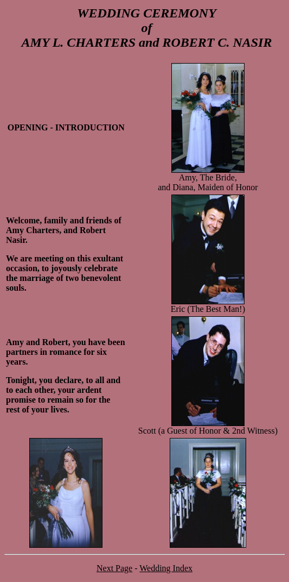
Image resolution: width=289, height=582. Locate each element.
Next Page (114, 568)
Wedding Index (165, 568)
